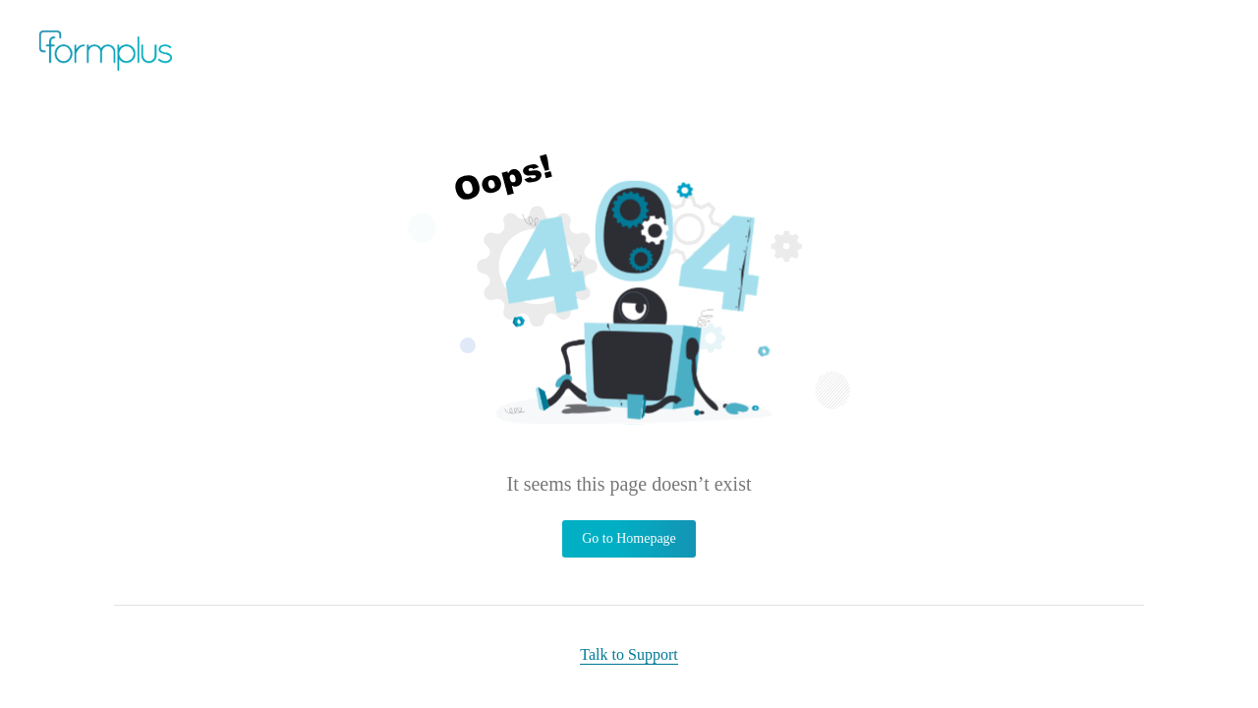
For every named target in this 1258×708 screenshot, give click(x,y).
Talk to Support (628, 654)
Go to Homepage (629, 538)
